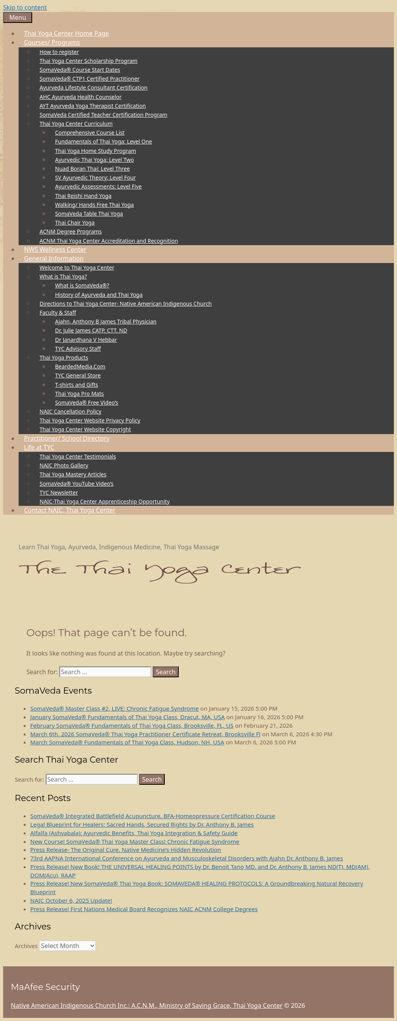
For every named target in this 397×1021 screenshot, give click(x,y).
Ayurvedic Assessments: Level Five (98, 186)
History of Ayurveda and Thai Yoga (99, 294)
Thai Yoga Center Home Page (66, 33)
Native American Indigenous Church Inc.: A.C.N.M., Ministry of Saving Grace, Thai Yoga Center (147, 1005)
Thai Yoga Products (67, 357)
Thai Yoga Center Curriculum (79, 123)
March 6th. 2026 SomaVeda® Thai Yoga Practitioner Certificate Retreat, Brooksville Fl (145, 734)
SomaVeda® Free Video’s (86, 402)
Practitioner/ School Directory (67, 438)
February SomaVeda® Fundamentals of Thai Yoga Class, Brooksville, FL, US (131, 725)
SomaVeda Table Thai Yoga (89, 213)
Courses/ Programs (54, 42)
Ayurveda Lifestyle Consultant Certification (94, 87)
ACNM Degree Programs (71, 231)
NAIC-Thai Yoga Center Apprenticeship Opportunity (105, 501)
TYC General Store (78, 375)
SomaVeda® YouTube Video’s (77, 483)
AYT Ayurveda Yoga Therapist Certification (93, 105)
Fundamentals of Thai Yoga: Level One (103, 141)
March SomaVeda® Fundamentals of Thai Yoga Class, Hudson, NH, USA (127, 742)
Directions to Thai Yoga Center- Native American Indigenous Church (126, 303)
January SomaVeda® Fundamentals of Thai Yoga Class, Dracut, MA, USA (127, 717)
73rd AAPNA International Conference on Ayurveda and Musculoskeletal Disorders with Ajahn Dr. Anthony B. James (186, 858)
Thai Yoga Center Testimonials (78, 456)
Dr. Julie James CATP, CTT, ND (91, 330)
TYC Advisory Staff (78, 348)
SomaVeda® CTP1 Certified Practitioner (90, 78)
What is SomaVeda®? (82, 285)
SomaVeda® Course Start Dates (80, 69)
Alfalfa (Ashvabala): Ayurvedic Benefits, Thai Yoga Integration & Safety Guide (134, 833)
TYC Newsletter (59, 492)
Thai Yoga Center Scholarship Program (89, 60)
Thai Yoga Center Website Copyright (85, 429)
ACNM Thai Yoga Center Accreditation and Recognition (109, 240)
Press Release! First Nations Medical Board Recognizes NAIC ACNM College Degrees (144, 909)
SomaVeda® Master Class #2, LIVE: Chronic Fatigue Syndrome (114, 708)
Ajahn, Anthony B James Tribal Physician (106, 321)
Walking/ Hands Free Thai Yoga (94, 204)
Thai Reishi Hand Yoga (83, 195)
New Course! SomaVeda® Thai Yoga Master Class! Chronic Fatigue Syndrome (134, 841)
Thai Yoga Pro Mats (79, 393)
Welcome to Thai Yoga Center (77, 267)
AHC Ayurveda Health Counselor (81, 96)
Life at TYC (42, 447)
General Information (56, 258)
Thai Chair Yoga (75, 222)
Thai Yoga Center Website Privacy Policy (90, 420)
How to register (59, 51)
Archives (26, 946)
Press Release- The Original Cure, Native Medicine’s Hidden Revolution (125, 849)
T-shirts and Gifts (76, 384)
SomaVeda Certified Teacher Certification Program (103, 114)
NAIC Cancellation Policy (70, 411)
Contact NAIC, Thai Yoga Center (70, 510)
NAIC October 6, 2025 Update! (71, 900)
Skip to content (25, 7)
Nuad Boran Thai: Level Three (92, 168)
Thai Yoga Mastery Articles (73, 474)
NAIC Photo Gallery (64, 465)
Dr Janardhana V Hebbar (86, 339)
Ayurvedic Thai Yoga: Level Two (94, 159)
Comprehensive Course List (89, 132)
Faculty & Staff (60, 312)
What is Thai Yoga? (66, 276)
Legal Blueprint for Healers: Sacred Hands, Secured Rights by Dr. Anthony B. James (142, 824)
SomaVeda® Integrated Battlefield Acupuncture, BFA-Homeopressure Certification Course (152, 816)
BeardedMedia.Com (80, 366)
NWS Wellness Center (55, 249)
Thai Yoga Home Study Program (95, 150)
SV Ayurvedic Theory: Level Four (95, 177)
